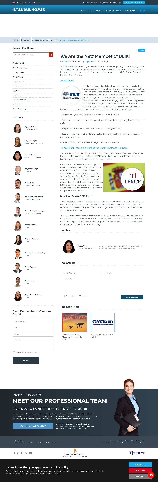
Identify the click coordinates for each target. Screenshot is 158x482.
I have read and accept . (26, 352)
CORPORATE (130, 11)
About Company (19, 109)
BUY (82, 11)
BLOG (26, 40)
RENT (98, 11)
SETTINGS (140, 476)
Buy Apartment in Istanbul (36, 443)
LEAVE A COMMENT (132, 297)
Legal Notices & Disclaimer (108, 443)
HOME (15, 40)
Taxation (16, 91)
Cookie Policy (140, 443)
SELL (90, 11)
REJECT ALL (140, 471)
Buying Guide (18, 73)
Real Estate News (20, 68)
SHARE (142, 50)
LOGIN (33, 2)
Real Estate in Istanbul (20, 443)
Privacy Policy (130, 443)
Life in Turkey (18, 82)
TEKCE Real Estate (67, 66)
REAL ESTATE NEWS (43, 40)
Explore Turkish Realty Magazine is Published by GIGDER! (72, 337)
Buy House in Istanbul (52, 443)
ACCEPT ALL (140, 465)
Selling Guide (18, 104)
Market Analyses (19, 100)
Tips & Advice (18, 77)
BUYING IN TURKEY (113, 11)
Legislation (17, 95)
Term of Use (35, 352)
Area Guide (17, 86)
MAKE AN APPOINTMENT (134, 3)
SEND (25, 360)
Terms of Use (121, 443)
